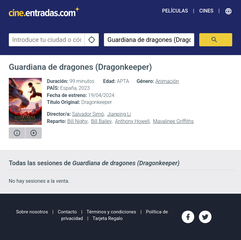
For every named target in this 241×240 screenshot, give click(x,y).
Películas (175, 11)
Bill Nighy (77, 121)
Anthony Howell (132, 121)
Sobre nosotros (32, 212)
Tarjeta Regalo (108, 218)
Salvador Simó (88, 114)
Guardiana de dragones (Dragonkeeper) (80, 67)
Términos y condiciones (111, 212)
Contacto (67, 212)
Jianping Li (119, 114)
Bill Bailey (101, 121)
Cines (206, 11)
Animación (167, 81)
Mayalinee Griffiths (173, 121)
